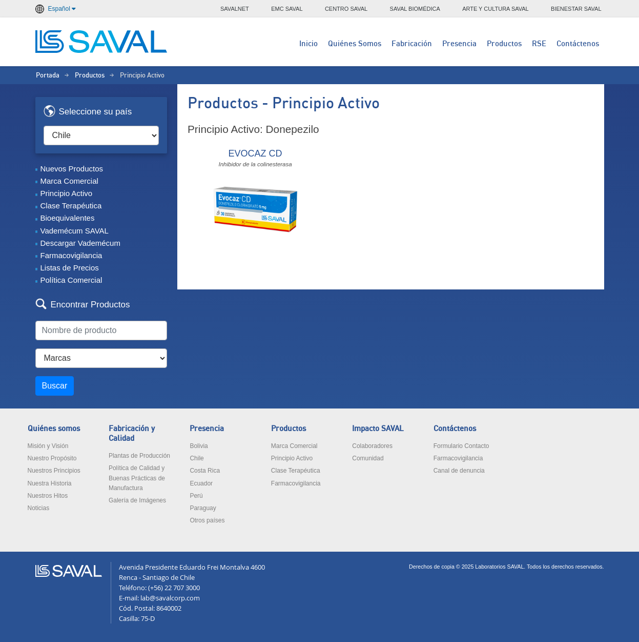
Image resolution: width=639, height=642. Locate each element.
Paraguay (203, 508)
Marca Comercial (69, 181)
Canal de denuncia (459, 470)
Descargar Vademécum (80, 243)
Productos (504, 44)
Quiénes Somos (354, 44)
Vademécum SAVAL (74, 230)
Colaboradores (372, 446)
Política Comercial (71, 280)
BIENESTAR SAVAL (576, 9)
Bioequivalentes (67, 217)
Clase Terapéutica (71, 205)
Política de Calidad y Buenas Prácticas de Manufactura (137, 477)
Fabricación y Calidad (132, 433)
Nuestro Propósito (52, 458)
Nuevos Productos (72, 168)
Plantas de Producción (139, 455)
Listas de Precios (69, 267)
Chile (196, 458)
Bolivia (199, 446)
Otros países (207, 520)
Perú (196, 495)
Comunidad (367, 458)
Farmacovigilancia (71, 255)
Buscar (55, 385)
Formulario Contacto (461, 446)
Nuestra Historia (50, 483)
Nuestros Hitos (48, 495)
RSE (539, 44)
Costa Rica (205, 470)
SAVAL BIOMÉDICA (415, 9)
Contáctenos (577, 44)
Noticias (39, 508)
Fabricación (411, 44)
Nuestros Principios (54, 470)
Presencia (459, 44)
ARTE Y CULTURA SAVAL (495, 9)
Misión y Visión (48, 446)
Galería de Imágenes (137, 500)
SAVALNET (234, 9)
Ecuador (201, 483)
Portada (47, 75)
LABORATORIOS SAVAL (102, 41)
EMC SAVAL (286, 9)
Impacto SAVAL (378, 429)
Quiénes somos (54, 429)
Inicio (308, 44)
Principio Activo (66, 193)
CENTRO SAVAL (346, 9)
